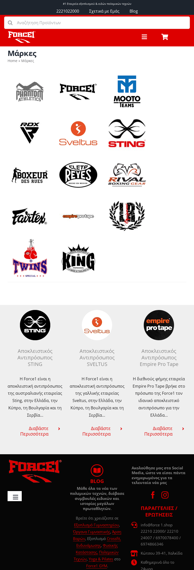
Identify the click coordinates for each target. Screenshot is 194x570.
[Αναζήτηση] (10, 22)
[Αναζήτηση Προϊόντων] (97, 22)
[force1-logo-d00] (35, 461)
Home (12, 60)
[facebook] (152, 495)
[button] (35, 431)
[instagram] (164, 495)
